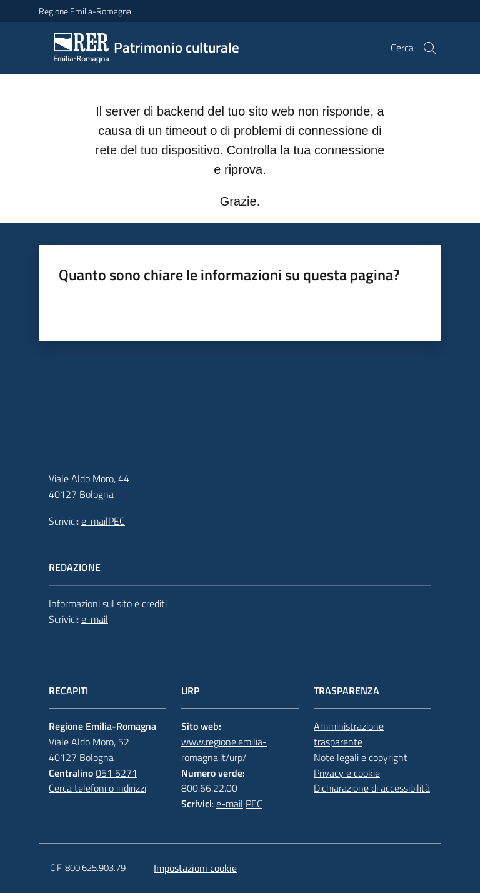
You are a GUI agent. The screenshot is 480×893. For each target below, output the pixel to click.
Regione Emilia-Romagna (85, 11)
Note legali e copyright (361, 757)
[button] (430, 48)
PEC (116, 520)
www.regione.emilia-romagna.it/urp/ (224, 749)
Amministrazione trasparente (349, 734)
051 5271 (117, 772)
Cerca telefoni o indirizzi (97, 787)
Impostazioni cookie (195, 867)
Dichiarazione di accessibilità (372, 787)
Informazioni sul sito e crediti (108, 603)
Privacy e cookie (347, 772)
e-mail (94, 520)
